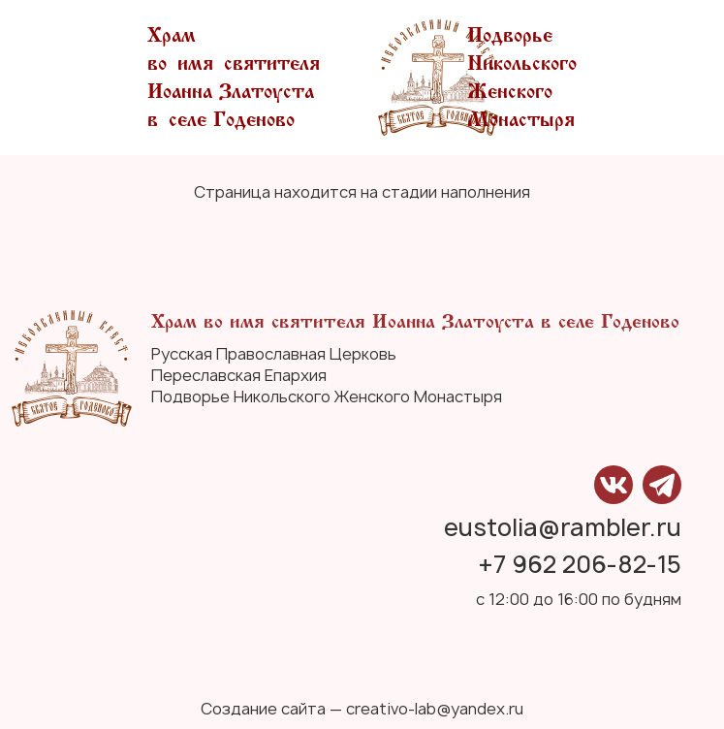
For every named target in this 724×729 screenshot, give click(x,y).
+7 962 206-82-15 (580, 565)
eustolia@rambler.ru (562, 528)
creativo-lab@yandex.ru (434, 708)
